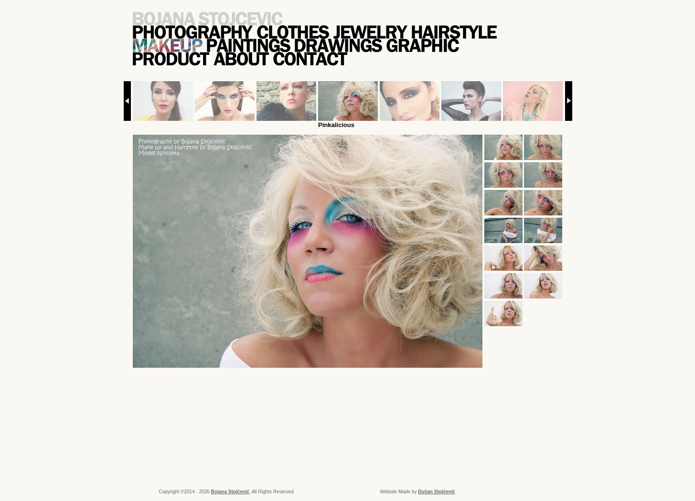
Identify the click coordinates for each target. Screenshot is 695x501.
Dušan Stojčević (436, 491)
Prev (127, 101)
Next (568, 101)
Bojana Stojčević (230, 491)
